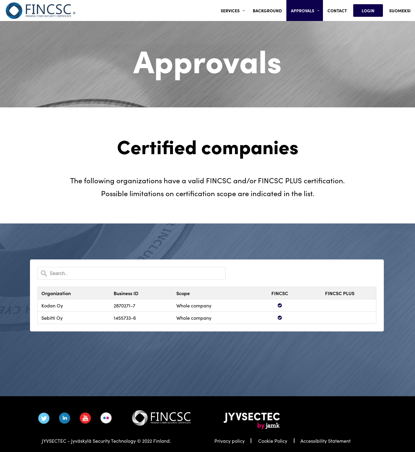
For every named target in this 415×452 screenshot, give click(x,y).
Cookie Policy (272, 440)
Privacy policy (229, 440)
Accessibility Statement (325, 440)
